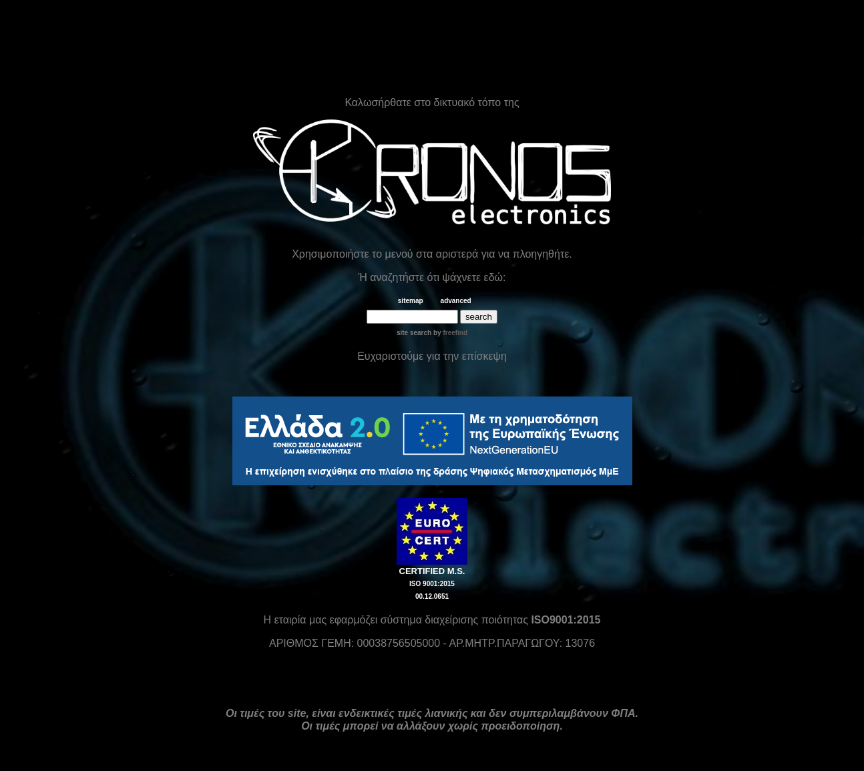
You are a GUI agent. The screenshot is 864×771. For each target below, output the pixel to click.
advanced (456, 300)
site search (414, 332)
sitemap (410, 300)
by (449, 332)
